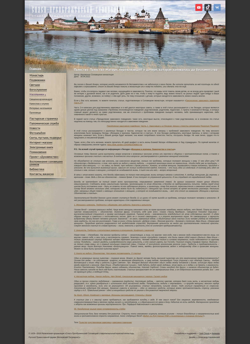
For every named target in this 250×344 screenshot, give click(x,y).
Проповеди (35, 112)
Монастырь (36, 75)
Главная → (38, 69)
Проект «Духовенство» (44, 157)
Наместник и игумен (39, 103)
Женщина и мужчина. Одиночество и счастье (153, 149)
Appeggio (216, 333)
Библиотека (36, 169)
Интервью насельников (40, 108)
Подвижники (37, 80)
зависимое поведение (122, 322)
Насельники (36, 94)
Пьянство (83, 322)
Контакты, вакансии (41, 174)
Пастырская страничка (43, 118)
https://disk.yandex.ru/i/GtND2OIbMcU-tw (124, 145)
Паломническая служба (44, 123)
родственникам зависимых (100, 322)
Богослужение (38, 89)
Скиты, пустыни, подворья (45, 137)
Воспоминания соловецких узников (46, 163)
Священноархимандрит (40, 99)
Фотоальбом (37, 133)
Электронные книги (41, 147)
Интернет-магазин (40, 142)
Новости (34, 128)
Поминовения (37, 152)
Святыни (34, 85)
